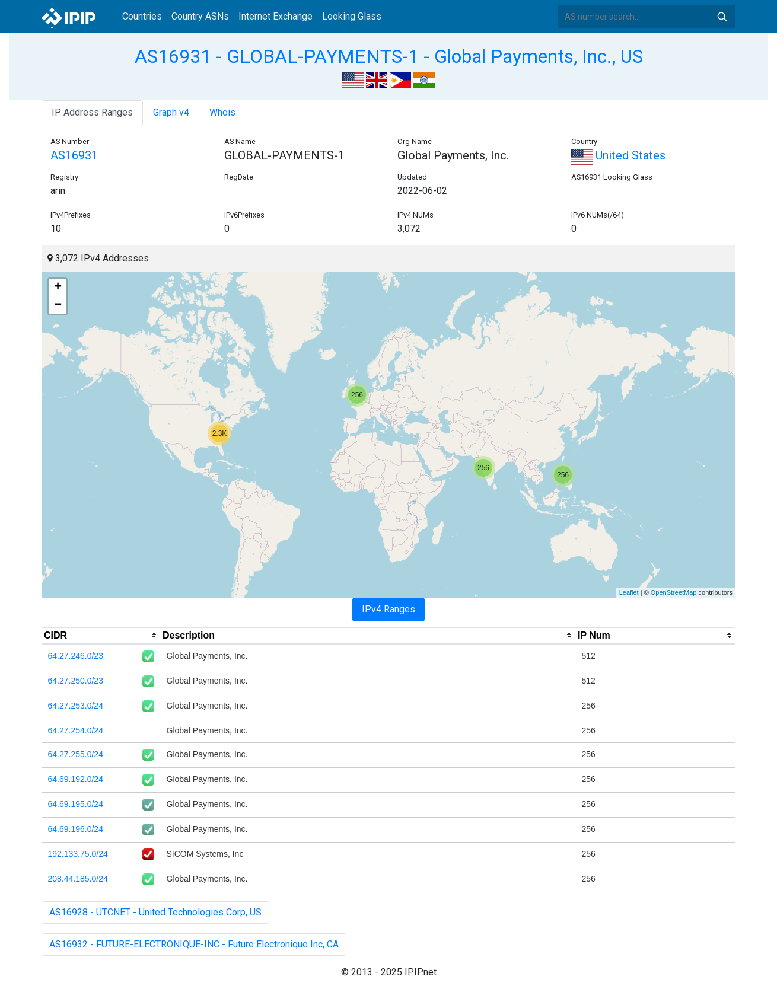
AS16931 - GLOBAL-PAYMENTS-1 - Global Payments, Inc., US (389, 56)
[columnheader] (101, 635)
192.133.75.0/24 (78, 854)
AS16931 (74, 155)
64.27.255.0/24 (75, 754)
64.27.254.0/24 (75, 730)
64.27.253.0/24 (75, 705)
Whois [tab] (222, 112)
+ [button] (58, 287)
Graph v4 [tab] (171, 112)
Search (721, 16)
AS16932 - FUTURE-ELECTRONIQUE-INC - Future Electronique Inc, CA (194, 944)
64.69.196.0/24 (75, 829)
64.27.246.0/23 (75, 656)
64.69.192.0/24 (75, 779)
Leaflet (629, 592)
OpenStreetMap (674, 592)
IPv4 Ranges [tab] (388, 609)
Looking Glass (351, 16)
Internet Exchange (275, 16)
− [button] (58, 305)
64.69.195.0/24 (75, 804)
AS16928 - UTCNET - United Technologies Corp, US (155, 912)
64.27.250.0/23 (75, 680)
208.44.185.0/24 (78, 878)
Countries (142, 16)
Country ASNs (200, 16)
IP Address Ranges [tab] (92, 112)
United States (618, 155)
